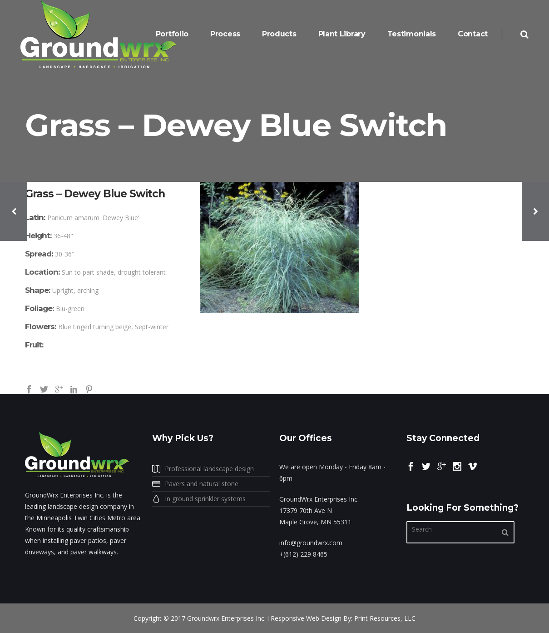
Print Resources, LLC (384, 618)
